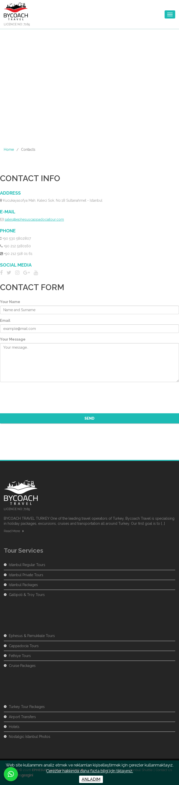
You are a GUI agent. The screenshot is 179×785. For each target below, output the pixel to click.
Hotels (14, 727)
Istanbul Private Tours (26, 575)
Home (9, 149)
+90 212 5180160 (17, 246)
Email (5, 321)
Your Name (10, 302)
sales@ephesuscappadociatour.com (34, 219)
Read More (12, 531)
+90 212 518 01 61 (18, 254)
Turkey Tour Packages (27, 707)
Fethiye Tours (20, 656)
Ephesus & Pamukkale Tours (32, 636)
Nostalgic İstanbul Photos (29, 737)
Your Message (13, 339)
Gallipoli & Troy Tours (27, 595)
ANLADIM (91, 779)
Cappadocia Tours (24, 646)
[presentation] (38, 396)
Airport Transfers (22, 717)
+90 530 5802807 (17, 238)
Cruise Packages (22, 666)
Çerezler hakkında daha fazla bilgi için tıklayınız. (89, 771)
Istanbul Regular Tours (27, 565)
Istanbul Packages (23, 585)
